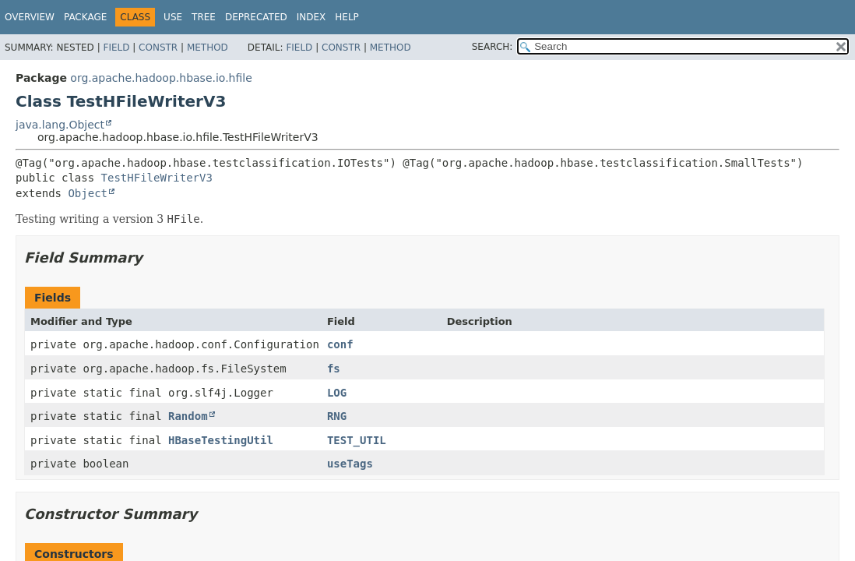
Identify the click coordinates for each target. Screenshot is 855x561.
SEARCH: (492, 46)
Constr (158, 47)
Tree (204, 17)
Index (311, 17)
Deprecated (256, 17)
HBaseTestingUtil (220, 440)
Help (347, 17)
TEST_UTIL (356, 440)
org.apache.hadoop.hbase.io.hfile (161, 78)
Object (87, 193)
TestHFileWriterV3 (157, 177)
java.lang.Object (60, 124)
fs (333, 368)
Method (207, 47)
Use (173, 17)
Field (116, 47)
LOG (337, 392)
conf (340, 344)
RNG (337, 416)
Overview (30, 17)
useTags (350, 463)
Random (188, 416)
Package (85, 17)
